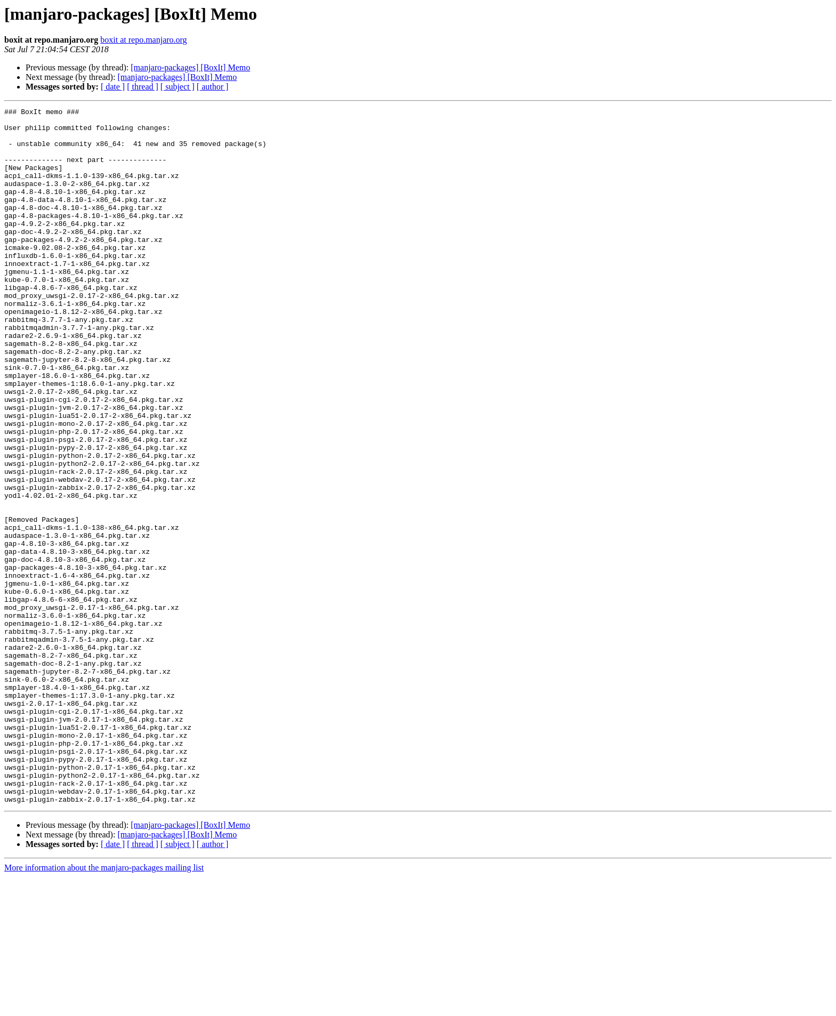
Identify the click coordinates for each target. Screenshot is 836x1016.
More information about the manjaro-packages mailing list (104, 1006)
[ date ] (113, 86)
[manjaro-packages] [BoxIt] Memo (190, 67)
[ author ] (213, 86)
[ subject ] (177, 86)
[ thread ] (142, 86)
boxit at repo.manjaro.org (143, 39)
